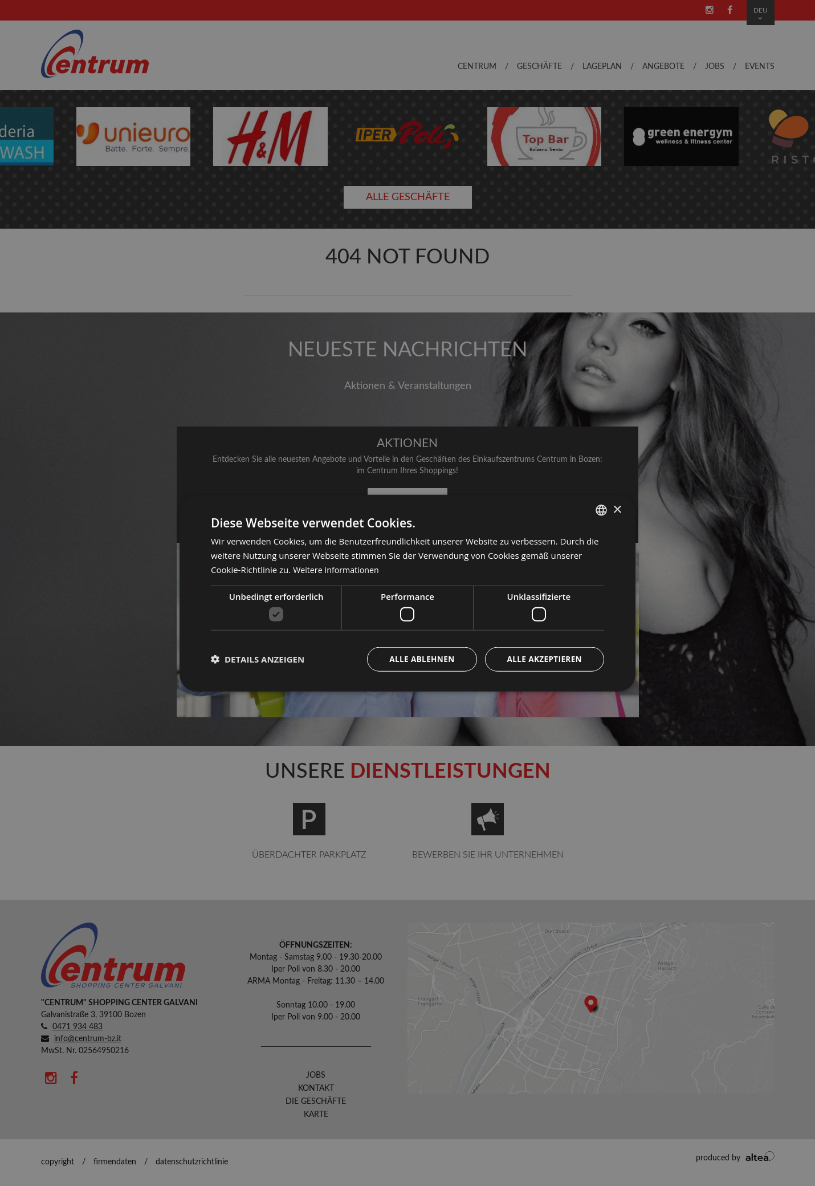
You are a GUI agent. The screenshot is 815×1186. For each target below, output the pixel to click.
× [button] (617, 509)
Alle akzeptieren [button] (543, 658)
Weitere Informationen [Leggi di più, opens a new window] (338, 569)
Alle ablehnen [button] (418, 658)
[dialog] (407, 593)
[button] (257, 659)
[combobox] (601, 509)
